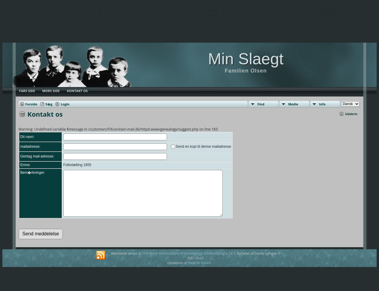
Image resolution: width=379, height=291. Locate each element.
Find (260, 104)
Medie (293, 104)
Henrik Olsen (199, 271)
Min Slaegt (245, 58)
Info (322, 104)
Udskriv (351, 114)
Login (65, 104)
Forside (31, 104)
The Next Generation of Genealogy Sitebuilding (183, 262)
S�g (49, 104)
